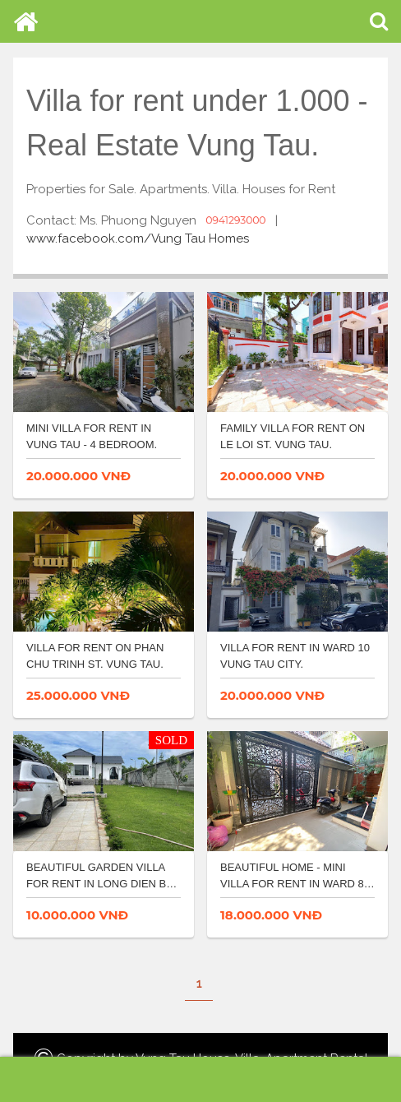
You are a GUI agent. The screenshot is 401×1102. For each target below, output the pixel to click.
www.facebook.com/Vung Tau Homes (137, 238)
